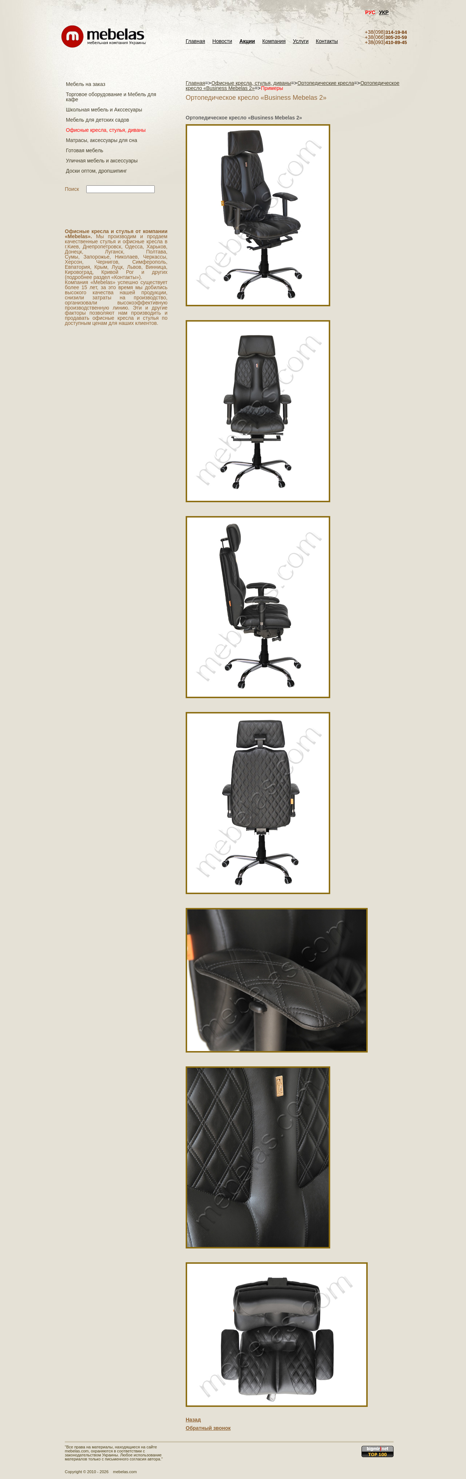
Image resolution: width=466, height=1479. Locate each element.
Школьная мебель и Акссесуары (104, 110)
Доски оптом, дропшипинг (96, 171)
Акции (247, 41)
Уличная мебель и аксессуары (102, 161)
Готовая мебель (84, 150)
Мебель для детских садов (97, 120)
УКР (384, 12)
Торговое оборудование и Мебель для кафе (111, 96)
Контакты (327, 41)
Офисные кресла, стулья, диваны (106, 130)
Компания (273, 41)
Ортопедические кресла (325, 83)
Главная (195, 41)
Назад (193, 1420)
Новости (222, 41)
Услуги (301, 41)
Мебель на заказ (85, 84)
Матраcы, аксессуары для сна (101, 140)
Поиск (72, 189)
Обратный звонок (208, 1428)
